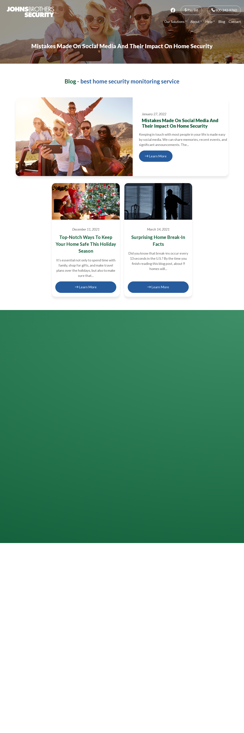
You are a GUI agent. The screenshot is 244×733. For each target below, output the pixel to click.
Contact (235, 21)
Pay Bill (191, 10)
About (196, 21)
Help (210, 21)
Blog (221, 21)
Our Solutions (175, 21)
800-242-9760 (224, 10)
